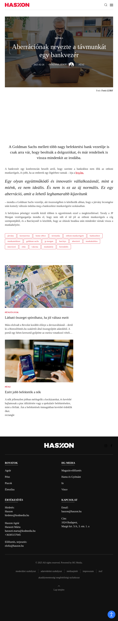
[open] (111, 614)
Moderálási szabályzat (26, 571)
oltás (24, 247)
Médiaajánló (72, 571)
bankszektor (95, 235)
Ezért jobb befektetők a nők (23, 392)
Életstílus (10, 489)
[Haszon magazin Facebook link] (111, 445)
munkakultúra (91, 241)
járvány (10, 235)
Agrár (8, 470)
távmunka (56, 235)
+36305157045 (13, 534)
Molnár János (61, 64)
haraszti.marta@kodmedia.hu (20, 530)
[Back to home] (17, 5)
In (63, 483)
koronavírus (25, 235)
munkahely (48, 247)
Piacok (8, 483)
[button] (105, 5)
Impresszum (88, 571)
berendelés (63, 247)
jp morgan (49, 241)
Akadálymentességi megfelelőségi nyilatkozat (59, 577)
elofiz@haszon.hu (14, 545)
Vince (65, 489)
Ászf (100, 571)
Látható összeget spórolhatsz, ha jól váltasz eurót (37, 317)
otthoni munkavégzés (75, 235)
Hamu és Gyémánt (71, 476)
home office (41, 235)
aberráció (76, 241)
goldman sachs (32, 241)
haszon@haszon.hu (72, 511)
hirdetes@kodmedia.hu (17, 515)
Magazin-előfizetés (72, 470)
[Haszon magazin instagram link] (105, 445)
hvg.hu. (80, 172)
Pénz (7, 476)
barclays (62, 241)
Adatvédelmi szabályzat (51, 571)
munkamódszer (13, 241)
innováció (11, 247)
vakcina (35, 247)
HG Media (77, 562)
